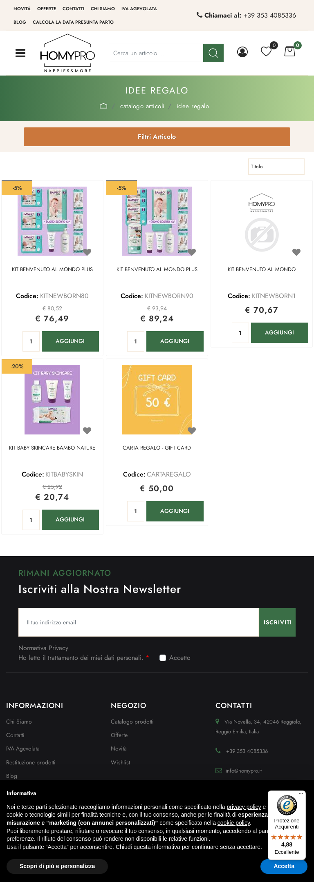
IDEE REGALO (193, 106)
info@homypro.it (244, 771)
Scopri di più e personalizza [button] (57, 866)
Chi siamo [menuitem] (103, 8)
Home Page (104, 105)
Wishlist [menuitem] (120, 762)
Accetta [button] (284, 866)
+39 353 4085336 (269, 15)
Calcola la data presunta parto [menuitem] (73, 22)
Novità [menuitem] (22, 8)
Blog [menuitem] (19, 22)
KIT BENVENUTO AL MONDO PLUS (52, 269)
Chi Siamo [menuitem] (19, 721)
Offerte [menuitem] (46, 8)
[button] (277, 622)
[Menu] (301, 795)
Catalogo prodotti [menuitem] (132, 721)
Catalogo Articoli (142, 106)
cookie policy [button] (234, 823)
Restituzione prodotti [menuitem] (31, 762)
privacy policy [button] (244, 807)
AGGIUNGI (70, 341)
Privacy (58, 648)
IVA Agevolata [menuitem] (139, 8)
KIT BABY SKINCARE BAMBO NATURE (52, 448)
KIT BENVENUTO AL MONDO (262, 269)
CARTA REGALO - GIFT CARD (157, 448)
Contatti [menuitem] (73, 8)
